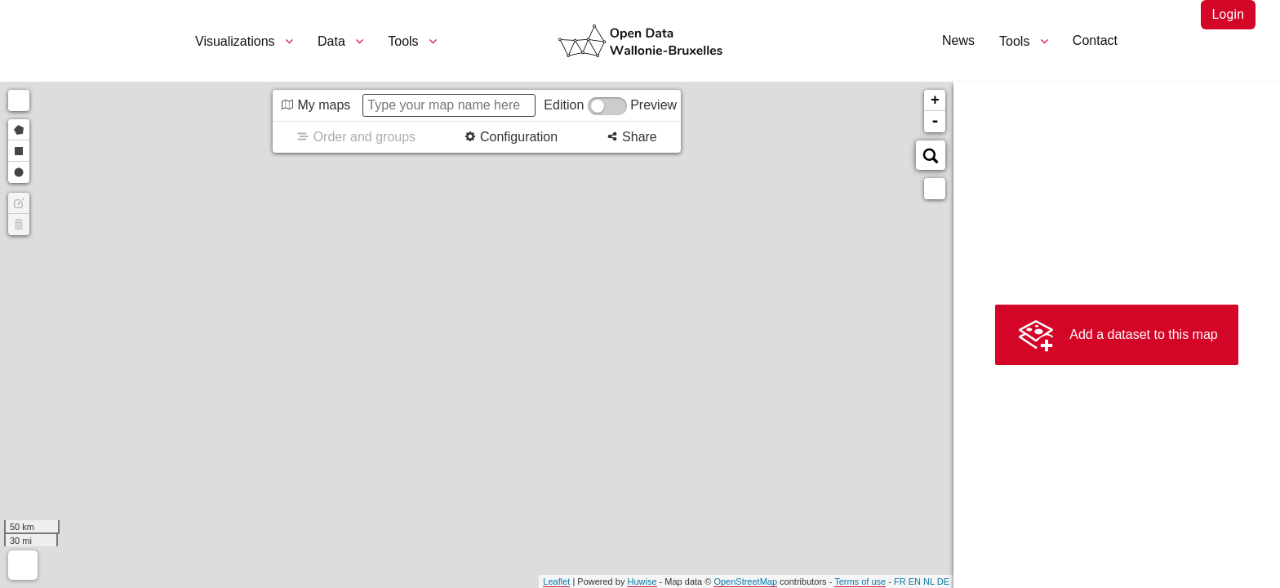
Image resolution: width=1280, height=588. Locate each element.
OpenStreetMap (745, 581)
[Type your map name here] (449, 105)
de (943, 581)
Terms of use (860, 581)
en (915, 581)
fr (900, 581)
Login (1228, 14)
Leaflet (556, 581)
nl (929, 581)
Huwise (641, 581)
